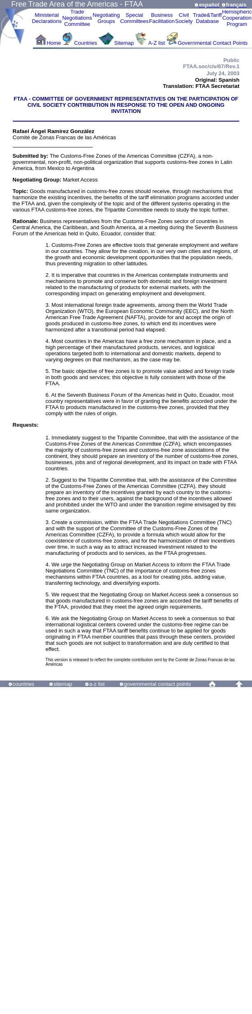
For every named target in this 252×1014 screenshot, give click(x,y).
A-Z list (156, 43)
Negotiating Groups (106, 18)
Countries (86, 43)
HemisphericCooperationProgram (237, 18)
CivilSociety (184, 18)
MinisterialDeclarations (46, 18)
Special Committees (134, 18)
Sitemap (124, 43)
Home (54, 43)
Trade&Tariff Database (207, 18)
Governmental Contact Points (213, 43)
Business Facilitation (162, 18)
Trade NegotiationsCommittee (77, 18)
